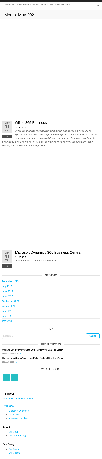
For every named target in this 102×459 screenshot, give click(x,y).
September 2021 (10, 301)
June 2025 (7, 291)
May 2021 (7, 321)
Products (8, 406)
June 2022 (7, 296)
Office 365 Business (31, 122)
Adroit (22, 127)
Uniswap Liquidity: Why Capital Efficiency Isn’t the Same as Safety (32, 350)
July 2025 (7, 286)
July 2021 (7, 311)
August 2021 (8, 306)
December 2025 (10, 281)
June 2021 (7, 316)
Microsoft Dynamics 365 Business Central (48, 252)
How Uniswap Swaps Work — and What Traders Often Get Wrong (32, 358)
